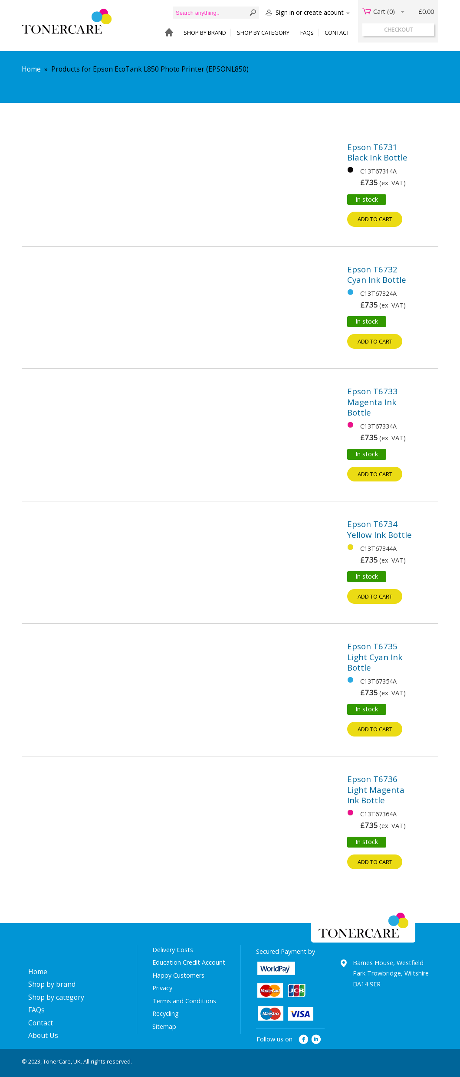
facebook (303, 1039)
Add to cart (375, 219)
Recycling (165, 1013)
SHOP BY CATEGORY (263, 32)
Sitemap (164, 1026)
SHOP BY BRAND (205, 32)
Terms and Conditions (184, 1001)
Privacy (162, 988)
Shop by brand (52, 984)
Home (31, 69)
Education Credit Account (188, 962)
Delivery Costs (172, 950)
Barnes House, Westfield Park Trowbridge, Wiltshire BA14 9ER (391, 973)
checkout (398, 29)
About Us (43, 1035)
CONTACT (337, 32)
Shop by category (56, 997)
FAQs (307, 32)
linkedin (316, 1039)
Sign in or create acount (310, 12)
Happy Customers (178, 975)
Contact (40, 1023)
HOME (166, 32)
